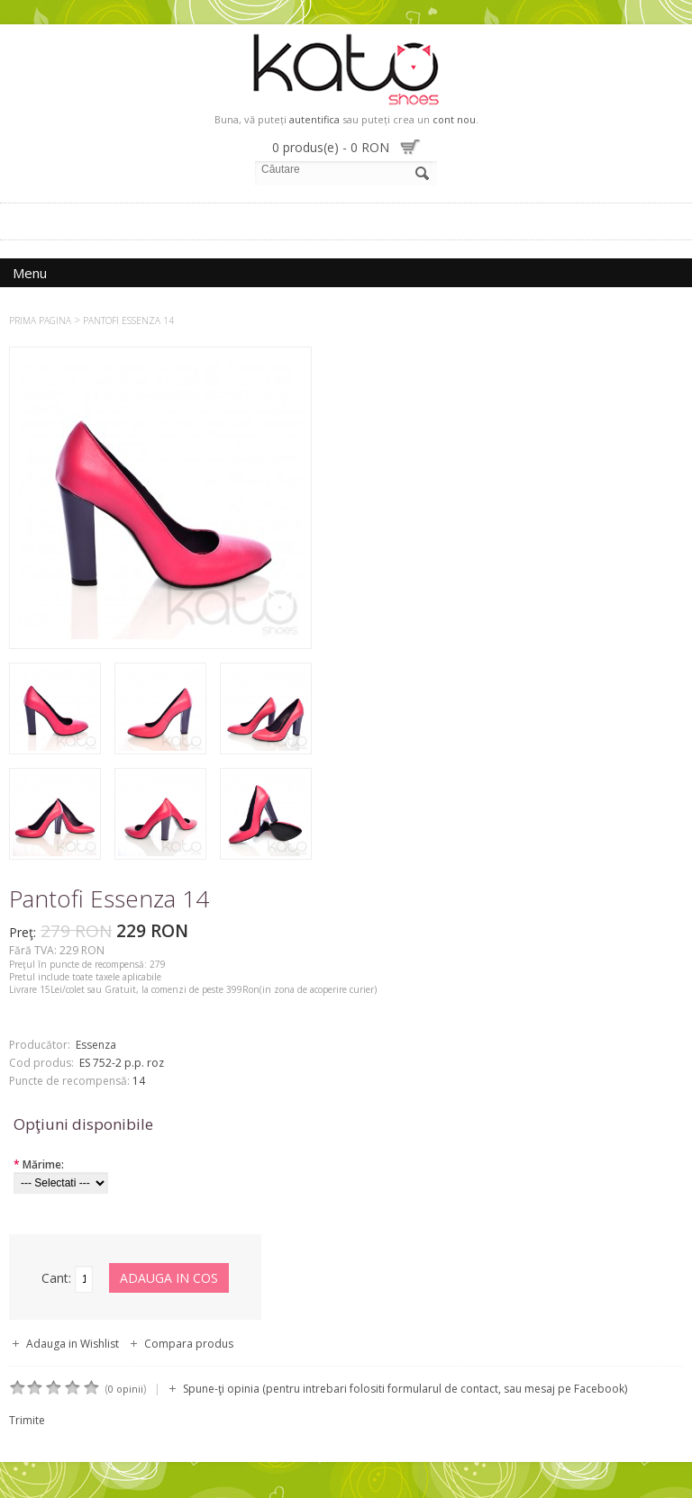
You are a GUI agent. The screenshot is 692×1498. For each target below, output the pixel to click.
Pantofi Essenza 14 (128, 320)
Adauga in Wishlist (72, 1343)
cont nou (454, 119)
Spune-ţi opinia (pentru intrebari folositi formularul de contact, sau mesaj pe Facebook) (405, 1388)
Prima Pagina (40, 320)
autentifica (314, 119)
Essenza (96, 1044)
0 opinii (125, 1388)
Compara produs (188, 1343)
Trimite (27, 1420)
